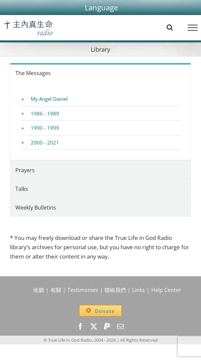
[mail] (120, 326)
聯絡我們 (115, 290)
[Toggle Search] (170, 27)
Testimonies (82, 290)
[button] (101, 7)
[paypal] (107, 326)
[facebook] (80, 326)
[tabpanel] (100, 121)
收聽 (38, 290)
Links (138, 290)
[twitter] (93, 326)
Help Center (166, 290)
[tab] (100, 72)
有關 (55, 290)
